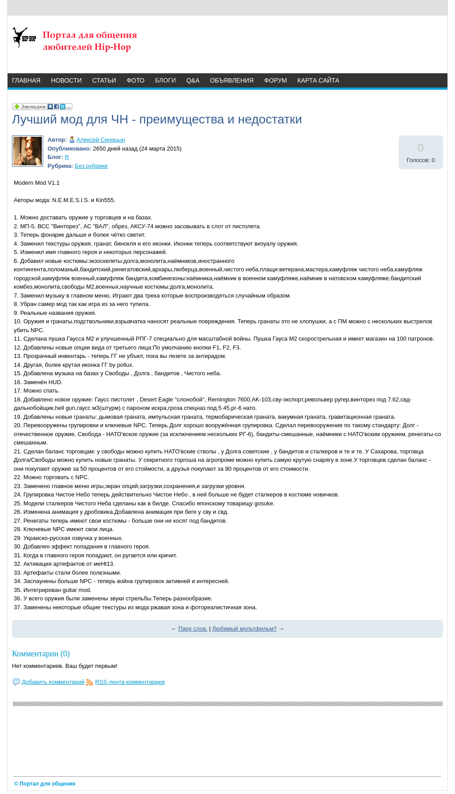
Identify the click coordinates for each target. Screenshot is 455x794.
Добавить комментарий (53, 682)
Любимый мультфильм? (244, 628)
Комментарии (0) (41, 653)
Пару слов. (193, 628)
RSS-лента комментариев (130, 682)
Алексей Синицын (100, 139)
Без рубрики (91, 166)
